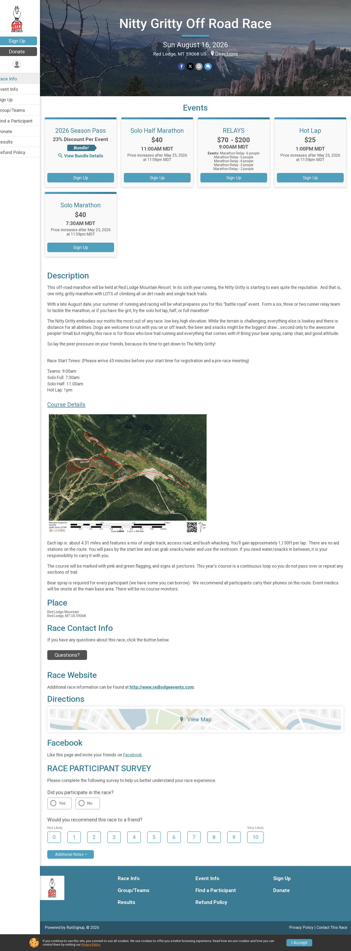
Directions (229, 53)
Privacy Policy (90, 944)
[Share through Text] (210, 66)
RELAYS (236, 139)
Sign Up (23, 41)
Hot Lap (311, 139)
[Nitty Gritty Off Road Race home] (23, 19)
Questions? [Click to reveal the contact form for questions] (73, 670)
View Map (199, 734)
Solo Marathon (86, 213)
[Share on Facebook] (184, 66)
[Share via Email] (201, 66)
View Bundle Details (86, 164)
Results (11, 141)
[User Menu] (23, 64)
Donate (23, 52)
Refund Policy (18, 152)
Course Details (73, 419)
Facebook (138, 769)
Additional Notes (75, 869)
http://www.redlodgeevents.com (168, 701)
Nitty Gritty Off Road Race (198, 23)
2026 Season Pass (86, 139)
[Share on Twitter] (193, 66)
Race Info (13, 78)
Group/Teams (17, 110)
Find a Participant (21, 121)
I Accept (299, 942)
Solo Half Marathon (161, 139)
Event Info (14, 89)
